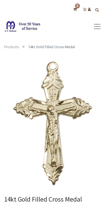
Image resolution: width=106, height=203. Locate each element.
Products (11, 47)
